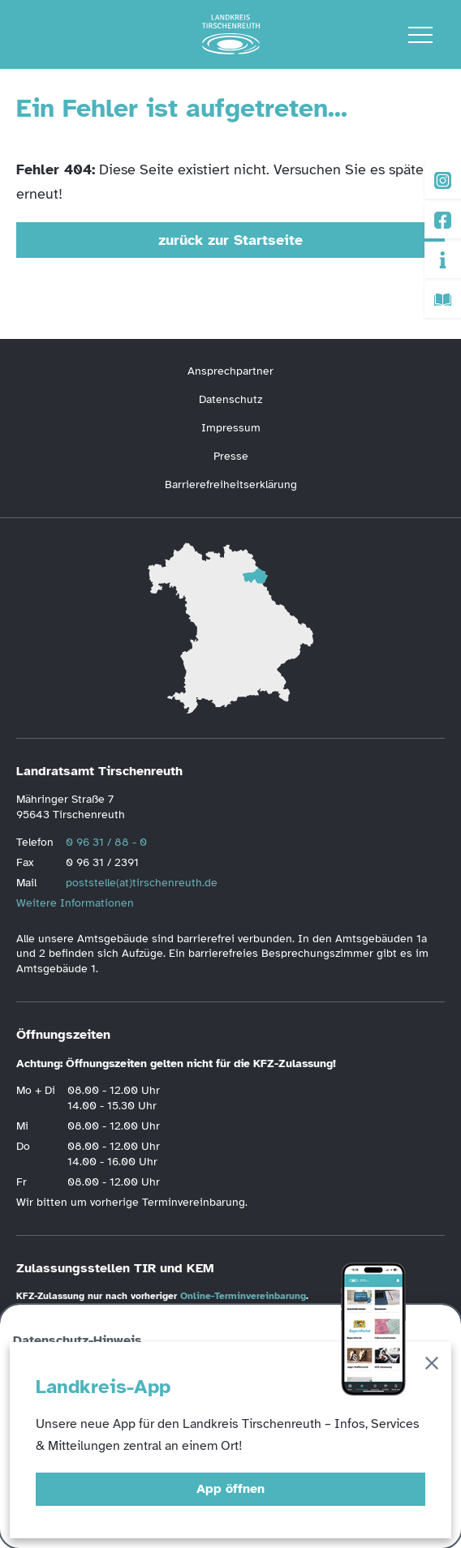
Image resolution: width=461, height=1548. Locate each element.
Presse (230, 456)
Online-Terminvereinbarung (243, 1295)
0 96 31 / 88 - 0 (106, 842)
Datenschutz (230, 399)
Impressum (231, 428)
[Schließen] (431, 1366)
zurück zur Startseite (230, 240)
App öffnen (230, 1489)
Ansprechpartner (230, 371)
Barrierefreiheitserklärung (231, 484)
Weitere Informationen (75, 903)
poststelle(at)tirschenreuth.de (142, 883)
